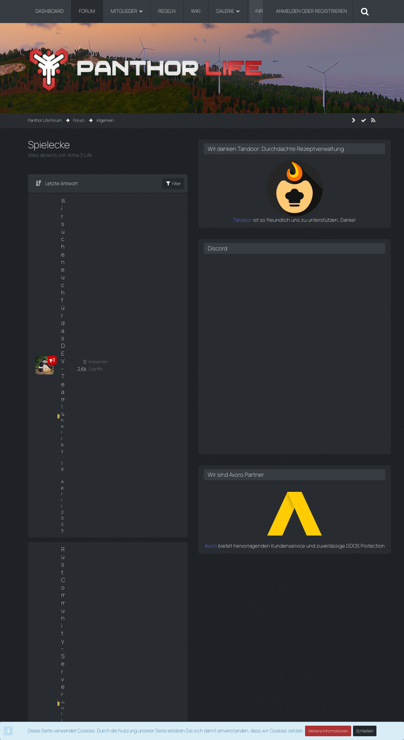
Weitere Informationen (328, 731)
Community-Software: (202, 717)
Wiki (32, 646)
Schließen (364, 731)
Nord (65, 364)
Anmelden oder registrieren (311, 11)
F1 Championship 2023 (76, 411)
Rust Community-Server (77, 267)
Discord (267, 255)
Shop (33, 655)
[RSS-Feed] (373, 120)
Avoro (267, 552)
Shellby (67, 223)
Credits (35, 682)
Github (35, 673)
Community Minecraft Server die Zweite (76, 345)
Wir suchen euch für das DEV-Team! (77, 208)
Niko (65, 426)
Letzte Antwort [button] (61, 183)
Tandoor (263, 227)
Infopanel (37, 664)
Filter (218, 183)
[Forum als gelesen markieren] (364, 120)
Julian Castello (68, 285)
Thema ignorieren (70, 316)
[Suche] (364, 11)
